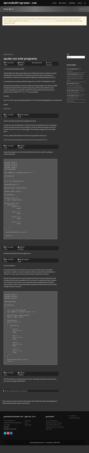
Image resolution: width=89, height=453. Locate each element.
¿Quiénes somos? (75, 425)
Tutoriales (62, 3)
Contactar (73, 423)
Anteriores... (49, 436)
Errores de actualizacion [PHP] (75, 92)
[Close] (84, 18)
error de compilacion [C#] (75, 97)
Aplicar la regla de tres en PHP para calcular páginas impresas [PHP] (75, 77)
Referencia (72, 3)
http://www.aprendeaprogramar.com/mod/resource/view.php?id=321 (25, 140)
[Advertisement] (44, 39)
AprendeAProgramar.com (20, 3)
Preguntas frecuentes (10, 436)
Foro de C (9, 54)
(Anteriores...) (71, 101)
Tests (80, 3)
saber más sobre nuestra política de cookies (41, 21)
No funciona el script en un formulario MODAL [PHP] (74, 85)
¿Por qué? (6, 434)
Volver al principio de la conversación (16, 399)
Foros (54, 3)
